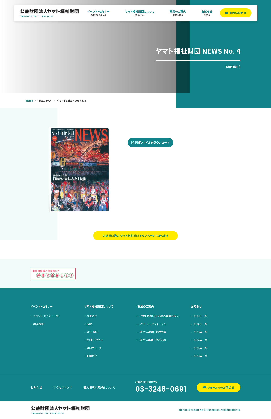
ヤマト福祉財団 (50, 12)
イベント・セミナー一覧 (46, 316)
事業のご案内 (178, 13)
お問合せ (36, 387)
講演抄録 (38, 324)
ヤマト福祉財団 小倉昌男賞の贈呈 (159, 316)
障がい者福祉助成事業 (153, 332)
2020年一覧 (200, 356)
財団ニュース (94, 348)
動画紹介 (92, 356)
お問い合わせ (237, 13)
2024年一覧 (200, 324)
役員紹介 (92, 316)
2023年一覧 (200, 332)
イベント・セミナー (98, 13)
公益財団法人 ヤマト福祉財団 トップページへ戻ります (135, 236)
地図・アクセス (95, 340)
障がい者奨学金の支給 (153, 340)
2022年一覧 (200, 340)
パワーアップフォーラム (153, 324)
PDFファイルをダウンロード (152, 142)
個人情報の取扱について (99, 387)
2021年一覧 (200, 348)
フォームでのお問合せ (220, 387)
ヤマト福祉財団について (139, 13)
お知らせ (206, 13)
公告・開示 (92, 332)
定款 (89, 324)
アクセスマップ (62, 387)
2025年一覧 (200, 316)
